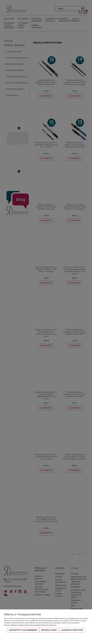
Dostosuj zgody (49, 630)
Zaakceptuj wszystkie (72, 630)
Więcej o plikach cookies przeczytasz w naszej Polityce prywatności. (30, 625)
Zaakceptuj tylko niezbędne (23, 630)
